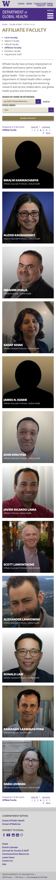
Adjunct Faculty (11, 40)
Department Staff (12, 54)
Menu (50, 10)
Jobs (4, 864)
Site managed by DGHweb (36, 877)
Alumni (29, 3)
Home (4, 24)
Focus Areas (9, 105)
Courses (21, 3)
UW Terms (19, 877)
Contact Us (40, 5)
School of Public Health (13, 820)
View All (34, 127)
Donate (50, 5)
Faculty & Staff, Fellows (43, 3)
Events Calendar (10, 847)
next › (48, 133)
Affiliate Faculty (13, 47)
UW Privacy (7, 877)
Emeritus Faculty (12, 51)
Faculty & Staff (16, 24)
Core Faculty (11, 37)
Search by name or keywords (18, 97)
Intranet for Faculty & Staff (15, 850)
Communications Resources (15, 854)
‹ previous (46, 127)
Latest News (8, 857)
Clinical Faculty (11, 44)
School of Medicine (11, 824)
